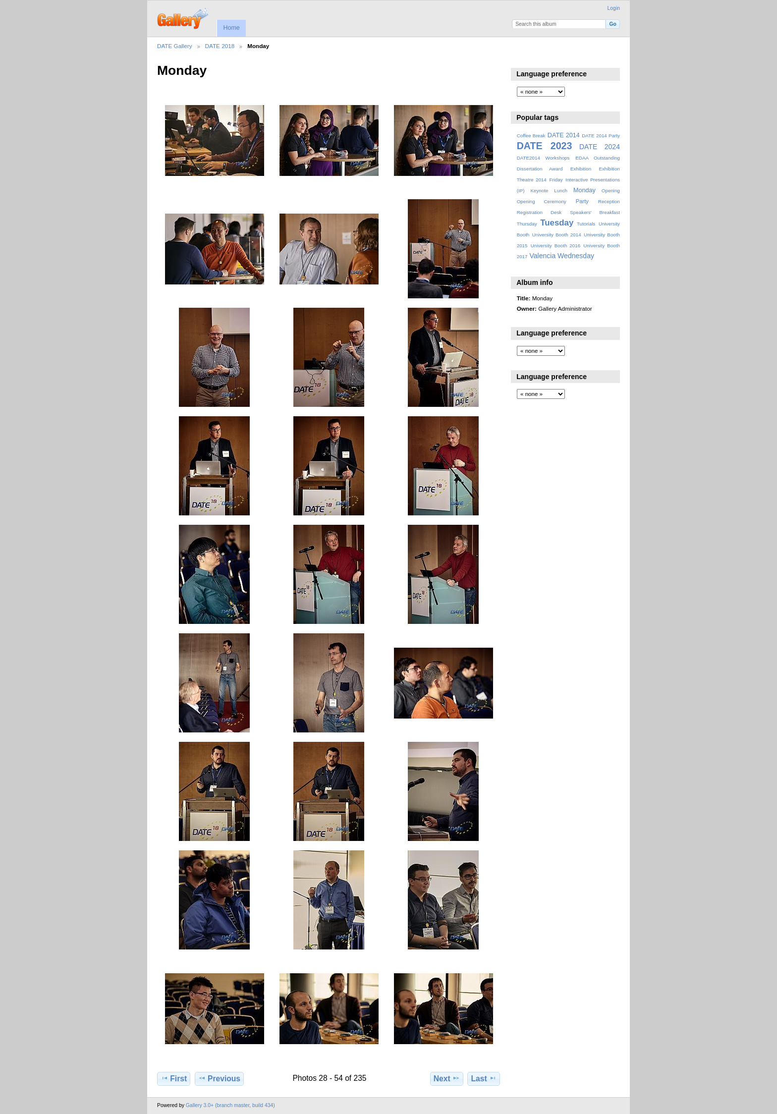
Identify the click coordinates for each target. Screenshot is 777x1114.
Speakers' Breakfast (595, 212)
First (174, 1078)
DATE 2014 (564, 135)
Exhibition (581, 168)
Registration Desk (539, 212)
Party (582, 201)
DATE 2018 (220, 46)
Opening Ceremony (541, 201)
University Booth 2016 (555, 245)
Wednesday (575, 256)
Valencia (542, 256)
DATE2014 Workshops (543, 158)
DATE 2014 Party (601, 135)
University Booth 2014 (556, 234)
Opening (611, 190)
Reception (609, 201)
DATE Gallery (174, 46)
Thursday (527, 223)
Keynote (539, 190)
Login (614, 8)
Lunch (560, 190)
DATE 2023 (544, 145)
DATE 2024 (599, 147)
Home (231, 27)
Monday (584, 190)
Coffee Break (531, 135)
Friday (555, 179)
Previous (219, 1078)
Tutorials (586, 223)
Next (447, 1078)
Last (484, 1078)
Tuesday (556, 222)
